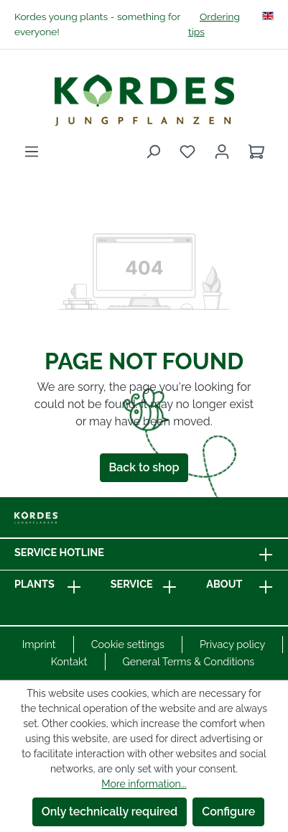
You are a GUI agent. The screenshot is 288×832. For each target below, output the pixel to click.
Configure (228, 811)
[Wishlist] (187, 151)
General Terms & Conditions (189, 661)
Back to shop (144, 467)
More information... (143, 784)
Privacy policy (232, 644)
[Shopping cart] (256, 151)
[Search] (153, 151)
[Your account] (222, 151)
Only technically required (110, 811)
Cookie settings (127, 644)
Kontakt (69, 661)
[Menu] (31, 151)
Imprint (39, 644)
